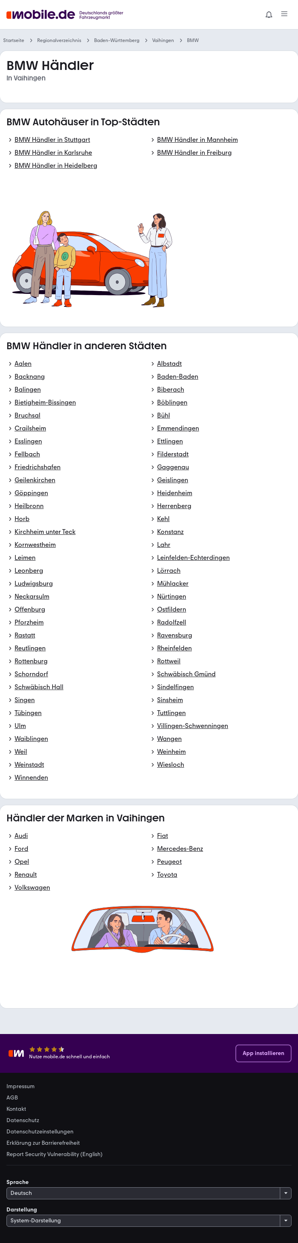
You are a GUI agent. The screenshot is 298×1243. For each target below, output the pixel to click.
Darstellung (21, 1209)
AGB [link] (12, 1098)
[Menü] (284, 14)
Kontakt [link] (16, 1109)
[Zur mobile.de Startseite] (67, 15)
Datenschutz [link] (22, 1120)
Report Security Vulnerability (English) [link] (54, 1154)
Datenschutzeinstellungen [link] (39, 1132)
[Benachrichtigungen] (269, 14)
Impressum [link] (20, 1086)
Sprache (17, 1182)
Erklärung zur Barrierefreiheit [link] (43, 1143)
